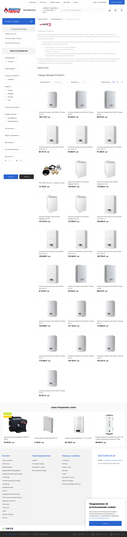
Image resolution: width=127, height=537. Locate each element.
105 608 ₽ (52, 258)
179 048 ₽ (110, 189)
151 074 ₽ (52, 224)
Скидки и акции (55, 2)
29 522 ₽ (9, 443)
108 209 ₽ (110, 224)
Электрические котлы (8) (12, 43)
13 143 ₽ (52, 189)
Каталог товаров (19, 21)
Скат (9, 100)
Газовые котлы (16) (10, 34)
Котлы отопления (7, 460)
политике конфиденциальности (99, 518)
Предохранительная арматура (11, 494)
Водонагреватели (7, 467)
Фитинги (4, 518)
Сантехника (5, 504)
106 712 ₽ (52, 119)
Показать (11, 176)
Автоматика (6, 464)
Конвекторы (6, 484)
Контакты (43, 2)
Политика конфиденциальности (71, 484)
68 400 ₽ (100, 443)
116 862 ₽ (110, 328)
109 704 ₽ (81, 363)
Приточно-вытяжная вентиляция (12, 497)
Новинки (34, 460)
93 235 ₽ (81, 119)
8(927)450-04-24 (24, 534)
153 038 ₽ (52, 328)
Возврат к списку (43, 67)
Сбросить (26, 176)
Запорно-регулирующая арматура (12, 474)
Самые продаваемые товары (63, 408)
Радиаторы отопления (8, 501)
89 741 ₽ (52, 154)
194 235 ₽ (81, 189)
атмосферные (12, 118)
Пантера (10, 97)
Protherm (10, 61)
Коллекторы (6, 477)
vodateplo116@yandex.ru (113, 460)
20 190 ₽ (70, 443)
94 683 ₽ (81, 154)
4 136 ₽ (39, 443)
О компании (32, 2)
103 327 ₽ (110, 363)
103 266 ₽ (81, 258)
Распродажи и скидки (38, 467)
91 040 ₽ (110, 154)
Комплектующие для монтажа (11, 481)
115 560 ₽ (52, 363)
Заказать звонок (116, 2)
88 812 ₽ (110, 119)
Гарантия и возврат (67, 481)
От (5, 160)
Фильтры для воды (7, 514)
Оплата (75, 2)
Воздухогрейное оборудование (11, 470)
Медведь (10, 93)
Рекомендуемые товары (39, 470)
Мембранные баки (7, 487)
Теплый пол (5, 508)
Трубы (4, 511)
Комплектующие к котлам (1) (13, 38)
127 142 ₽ (81, 328)
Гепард (10, 90)
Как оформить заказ (68, 477)
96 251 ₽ (52, 398)
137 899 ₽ (81, 224)
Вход (94, 2)
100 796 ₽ (110, 258)
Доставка (67, 2)
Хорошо (105, 523)
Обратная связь (9, 534)
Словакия (11, 79)
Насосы (4, 491)
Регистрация (102, 2)
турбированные (13, 121)
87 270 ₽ (52, 293)
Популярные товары (38, 464)
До (17, 160)
